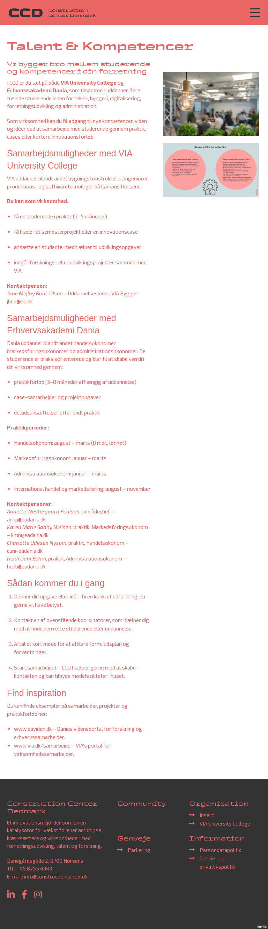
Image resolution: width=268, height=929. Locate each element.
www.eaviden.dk (33, 729)
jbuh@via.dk (20, 301)
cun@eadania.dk (25, 551)
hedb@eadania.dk (26, 566)
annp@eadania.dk (26, 519)
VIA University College (225, 823)
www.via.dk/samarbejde (42, 745)
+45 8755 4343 (34, 868)
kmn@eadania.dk (30, 535)
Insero (207, 815)
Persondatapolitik (220, 850)
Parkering (139, 850)
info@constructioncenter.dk (55, 876)
